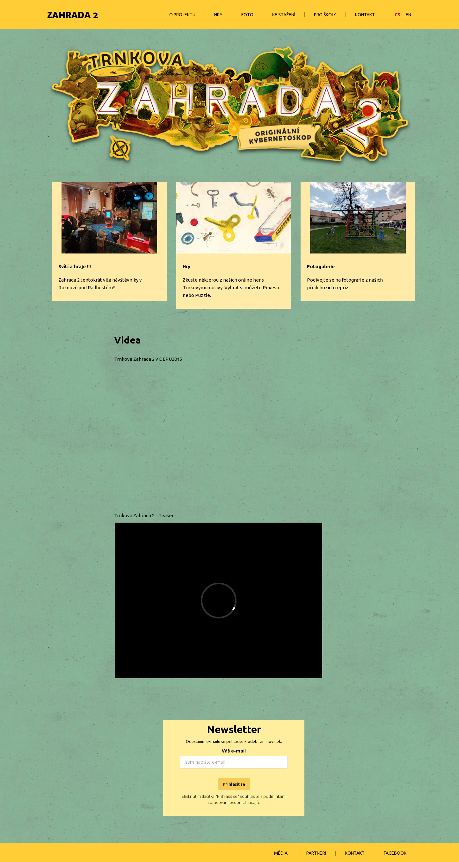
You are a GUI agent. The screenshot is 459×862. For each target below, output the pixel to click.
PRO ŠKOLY (325, 14)
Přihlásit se (234, 784)
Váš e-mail (234, 751)
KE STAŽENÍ (283, 14)
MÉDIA (281, 853)
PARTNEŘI (316, 853)
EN (408, 14)
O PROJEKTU (182, 14)
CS (397, 14)
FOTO (247, 14)
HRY (218, 14)
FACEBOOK (395, 853)
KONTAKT (365, 14)
